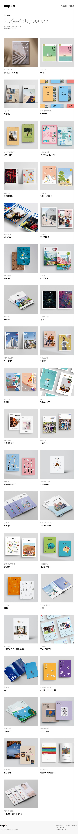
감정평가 (7, 567)
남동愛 (42, 361)
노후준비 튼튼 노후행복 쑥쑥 (14, 649)
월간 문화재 (8, 772)
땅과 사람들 (8, 155)
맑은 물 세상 (44, 484)
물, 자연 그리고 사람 (11, 72)
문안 (5, 690)
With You (7, 237)
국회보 (42, 72)
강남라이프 (44, 278)
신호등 (6, 402)
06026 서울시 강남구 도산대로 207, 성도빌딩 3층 (67, 825)
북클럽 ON (44, 443)
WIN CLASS (45, 402)
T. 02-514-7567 (60, 827)
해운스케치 (8, 731)
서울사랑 (7, 114)
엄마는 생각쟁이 (46, 196)
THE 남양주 (44, 237)
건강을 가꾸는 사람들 (48, 690)
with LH (43, 114)
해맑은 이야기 (45, 567)
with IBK (7, 278)
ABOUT (71, 6)
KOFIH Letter (45, 525)
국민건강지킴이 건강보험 (13, 814)
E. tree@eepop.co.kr (61, 829)
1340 (6, 608)
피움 (42, 608)
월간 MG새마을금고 (47, 772)
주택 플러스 (8, 361)
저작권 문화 (44, 731)
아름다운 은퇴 (9, 443)
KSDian (7, 319)
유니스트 (43, 319)
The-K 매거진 (45, 649)
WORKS (64, 6)
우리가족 (7, 525)
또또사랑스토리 (9, 484)
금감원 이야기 (9, 196)
